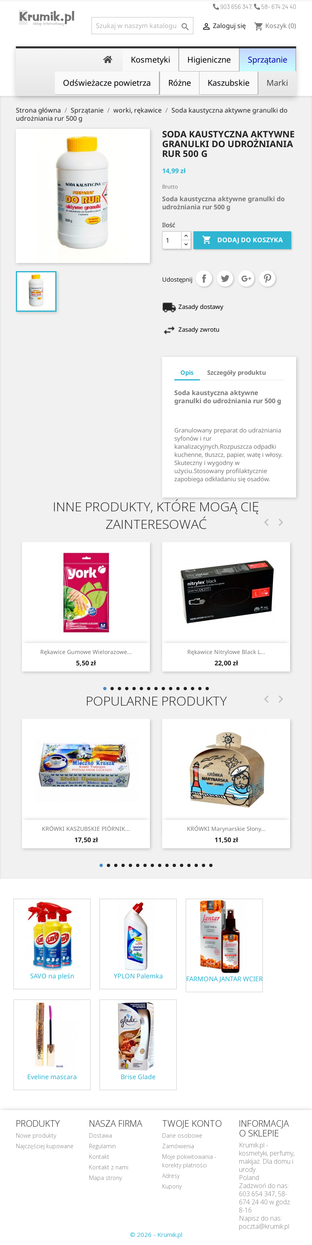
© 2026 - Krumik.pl (156, 1234)
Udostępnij (204, 278)
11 (178, 688)
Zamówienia (178, 1146)
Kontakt (99, 1156)
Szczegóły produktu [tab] (236, 372)
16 (210, 865)
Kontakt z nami (108, 1167)
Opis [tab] (187, 372)
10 (170, 688)
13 (192, 688)
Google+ (246, 278)
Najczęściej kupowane (45, 1146)
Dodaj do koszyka (242, 240)
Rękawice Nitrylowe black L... (226, 652)
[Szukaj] (142, 25)
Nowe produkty (36, 1135)
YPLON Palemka (138, 976)
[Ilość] (172, 240)
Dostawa (100, 1135)
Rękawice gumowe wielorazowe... (86, 652)
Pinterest (267, 278)
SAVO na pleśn (52, 976)
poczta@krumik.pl (264, 1226)
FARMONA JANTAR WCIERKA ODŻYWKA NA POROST (224, 979)
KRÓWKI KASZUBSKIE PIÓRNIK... (86, 828)
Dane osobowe (182, 1135)
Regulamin (102, 1146)
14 (200, 688)
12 (185, 688)
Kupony (172, 1186)
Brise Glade (138, 1077)
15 (207, 688)
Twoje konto (192, 1123)
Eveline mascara (52, 1077)
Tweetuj (225, 278)
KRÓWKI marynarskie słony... (226, 828)
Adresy (171, 1176)
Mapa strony (105, 1178)
